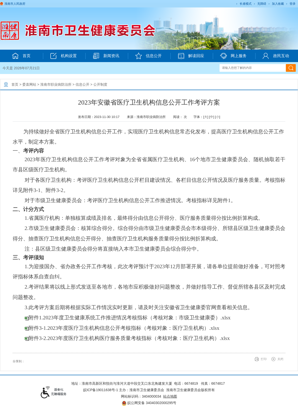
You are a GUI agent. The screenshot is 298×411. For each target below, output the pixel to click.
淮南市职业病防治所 (56, 84)
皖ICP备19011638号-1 (100, 390)
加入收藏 (278, 3)
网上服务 (233, 56)
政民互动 (275, 56)
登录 (293, 3)
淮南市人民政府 (14, 3)
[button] (245, 3)
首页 (14, 84)
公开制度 (100, 84)
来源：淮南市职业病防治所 (148, 117)
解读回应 (191, 56)
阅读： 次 (181, 117)
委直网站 (29, 84)
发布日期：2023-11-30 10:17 (100, 117)
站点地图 (170, 396)
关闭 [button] (280, 359)
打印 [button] (264, 359)
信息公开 (148, 56)
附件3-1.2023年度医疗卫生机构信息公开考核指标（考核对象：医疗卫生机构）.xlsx (124, 328)
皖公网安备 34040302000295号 (149, 403)
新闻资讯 (106, 56)
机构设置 (63, 56)
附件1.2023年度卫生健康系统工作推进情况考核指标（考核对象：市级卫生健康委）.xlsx (130, 318)
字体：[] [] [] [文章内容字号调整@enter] (206, 117)
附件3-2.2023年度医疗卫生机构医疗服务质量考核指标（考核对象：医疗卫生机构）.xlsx (129, 338)
